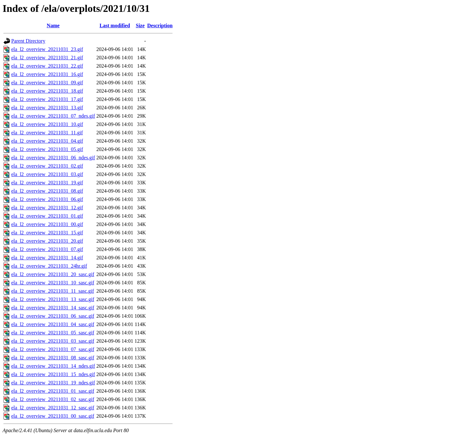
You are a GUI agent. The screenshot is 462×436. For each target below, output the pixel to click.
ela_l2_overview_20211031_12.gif (47, 207)
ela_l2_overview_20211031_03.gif (47, 174)
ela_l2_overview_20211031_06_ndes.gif (53, 157)
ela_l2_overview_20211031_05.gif (47, 149)
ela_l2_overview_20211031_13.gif (47, 107)
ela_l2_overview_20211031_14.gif (47, 257)
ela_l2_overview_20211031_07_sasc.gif (52, 349)
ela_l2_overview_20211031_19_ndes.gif (53, 382)
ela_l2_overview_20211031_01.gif (47, 216)
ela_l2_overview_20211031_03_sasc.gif (52, 341)
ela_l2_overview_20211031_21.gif (47, 57)
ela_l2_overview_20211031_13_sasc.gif (52, 299)
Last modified (114, 25)
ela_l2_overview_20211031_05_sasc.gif (52, 332)
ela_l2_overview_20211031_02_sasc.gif (52, 399)
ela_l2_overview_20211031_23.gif (47, 49)
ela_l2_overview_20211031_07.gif (47, 249)
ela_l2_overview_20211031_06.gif (47, 199)
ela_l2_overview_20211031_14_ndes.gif (53, 366)
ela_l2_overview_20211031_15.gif (47, 232)
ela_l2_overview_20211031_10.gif (47, 124)
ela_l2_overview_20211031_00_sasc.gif (52, 416)
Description (160, 25)
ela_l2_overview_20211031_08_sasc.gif (52, 357)
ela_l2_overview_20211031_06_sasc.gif (52, 316)
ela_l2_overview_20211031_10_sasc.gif (52, 282)
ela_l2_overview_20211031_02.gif (47, 166)
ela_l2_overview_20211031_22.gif (47, 66)
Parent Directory (28, 41)
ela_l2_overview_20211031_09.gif (47, 82)
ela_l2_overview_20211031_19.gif (47, 182)
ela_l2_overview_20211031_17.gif (47, 99)
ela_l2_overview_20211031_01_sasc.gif (52, 391)
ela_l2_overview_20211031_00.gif (47, 224)
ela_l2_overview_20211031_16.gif (47, 74)
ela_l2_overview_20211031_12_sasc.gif (52, 407)
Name (53, 25)
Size (140, 25)
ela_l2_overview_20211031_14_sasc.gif (52, 307)
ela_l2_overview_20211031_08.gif (47, 191)
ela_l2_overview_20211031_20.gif (47, 241)
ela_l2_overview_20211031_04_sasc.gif (52, 324)
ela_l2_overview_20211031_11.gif (47, 132)
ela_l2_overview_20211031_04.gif (47, 141)
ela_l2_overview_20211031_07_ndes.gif (53, 116)
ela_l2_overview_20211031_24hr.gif (49, 266)
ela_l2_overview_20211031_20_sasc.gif (52, 274)
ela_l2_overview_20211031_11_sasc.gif (52, 291)
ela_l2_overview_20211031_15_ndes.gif (53, 374)
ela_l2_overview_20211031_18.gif (47, 91)
